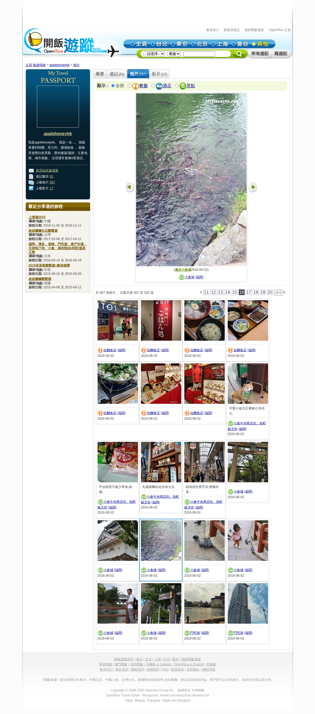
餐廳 (143, 86)
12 (213, 292)
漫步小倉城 (183, 270)
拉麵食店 (109, 350)
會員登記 (106, 669)
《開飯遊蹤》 (50, 680)
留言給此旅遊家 (47, 170)
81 (51, 176)
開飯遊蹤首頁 (123, 659)
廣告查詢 (121, 669)
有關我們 (153, 669)
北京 (148, 659)
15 (234, 292)
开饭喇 (211, 664)
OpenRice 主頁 (280, 30)
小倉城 (189, 277)
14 (227, 292)
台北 (166, 659)
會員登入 (212, 30)
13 (220, 292)
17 (51, 188)
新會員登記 (232, 30)
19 (263, 292)
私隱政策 (177, 669)
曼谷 (175, 659)
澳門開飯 (121, 664)
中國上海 (111, 680)
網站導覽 (208, 669)
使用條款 (193, 669)
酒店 (167, 86)
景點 (190, 86)
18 (255, 292)
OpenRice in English (189, 664)
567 (52, 182)
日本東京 (79, 680)
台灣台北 (128, 680)
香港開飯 (105, 664)
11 (206, 292)
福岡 (199, 277)
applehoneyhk (60, 65)
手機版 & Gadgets (159, 664)
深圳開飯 (136, 664)
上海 (157, 659)
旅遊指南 (39, 65)
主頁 (29, 65)
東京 (139, 659)
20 (270, 292)
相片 (76, 65)
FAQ (165, 669)
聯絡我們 (137, 669)
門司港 (195, 633)
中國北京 (95, 680)
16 (241, 292)
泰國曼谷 (144, 680)
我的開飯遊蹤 (254, 30)
